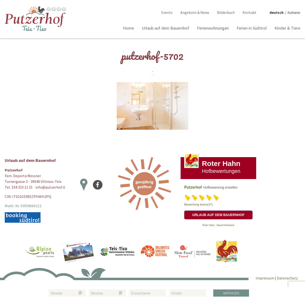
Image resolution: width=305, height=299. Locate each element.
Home (128, 28)
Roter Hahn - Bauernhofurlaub (218, 225)
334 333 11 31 (22, 187)
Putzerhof (193, 187)
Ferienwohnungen (213, 28)
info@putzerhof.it (50, 187)
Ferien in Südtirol (252, 28)
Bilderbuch (226, 12)
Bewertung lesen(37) (198, 204)
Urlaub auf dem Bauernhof (165, 28)
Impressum (265, 278)
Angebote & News (194, 12)
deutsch (276, 12)
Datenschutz (287, 278)
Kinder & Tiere (287, 28)
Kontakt (249, 12)
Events (167, 12)
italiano (293, 12)
